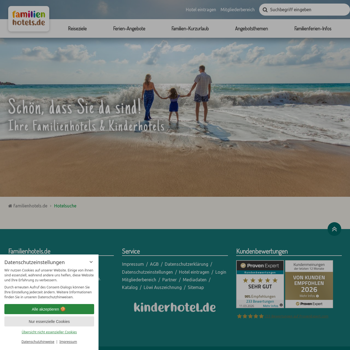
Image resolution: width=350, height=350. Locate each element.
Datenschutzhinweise (38, 341)
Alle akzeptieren (49, 309)
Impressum (68, 341)
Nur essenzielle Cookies (49, 321)
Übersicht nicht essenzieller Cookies (49, 332)
